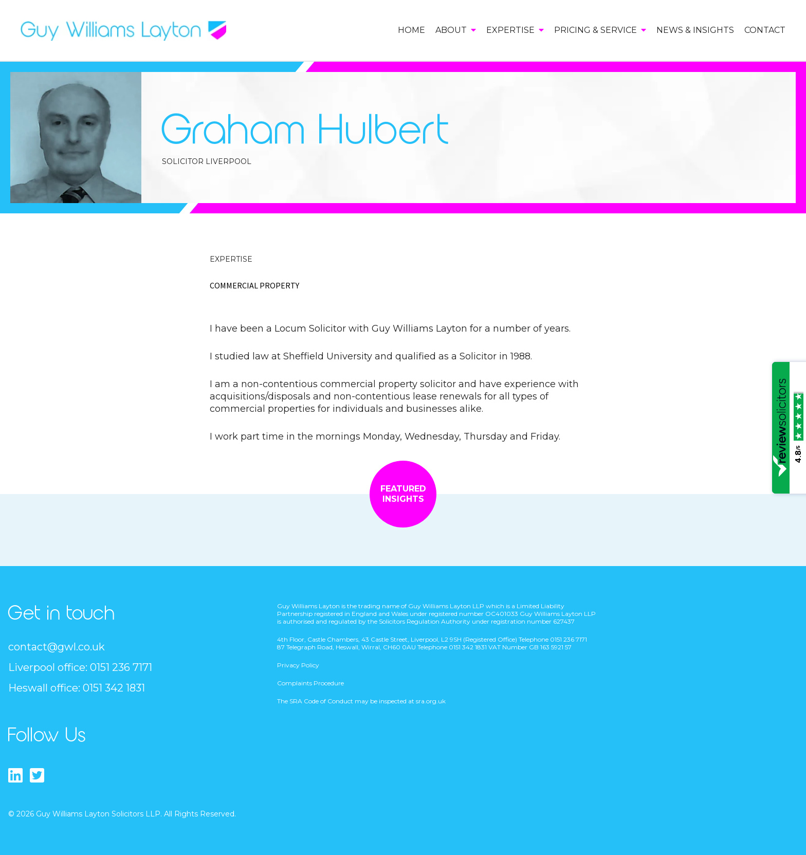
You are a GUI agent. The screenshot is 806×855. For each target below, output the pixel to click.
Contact (764, 30)
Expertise (515, 30)
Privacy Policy (298, 665)
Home (411, 30)
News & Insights (695, 30)
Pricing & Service (600, 30)
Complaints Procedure (310, 683)
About (455, 30)
